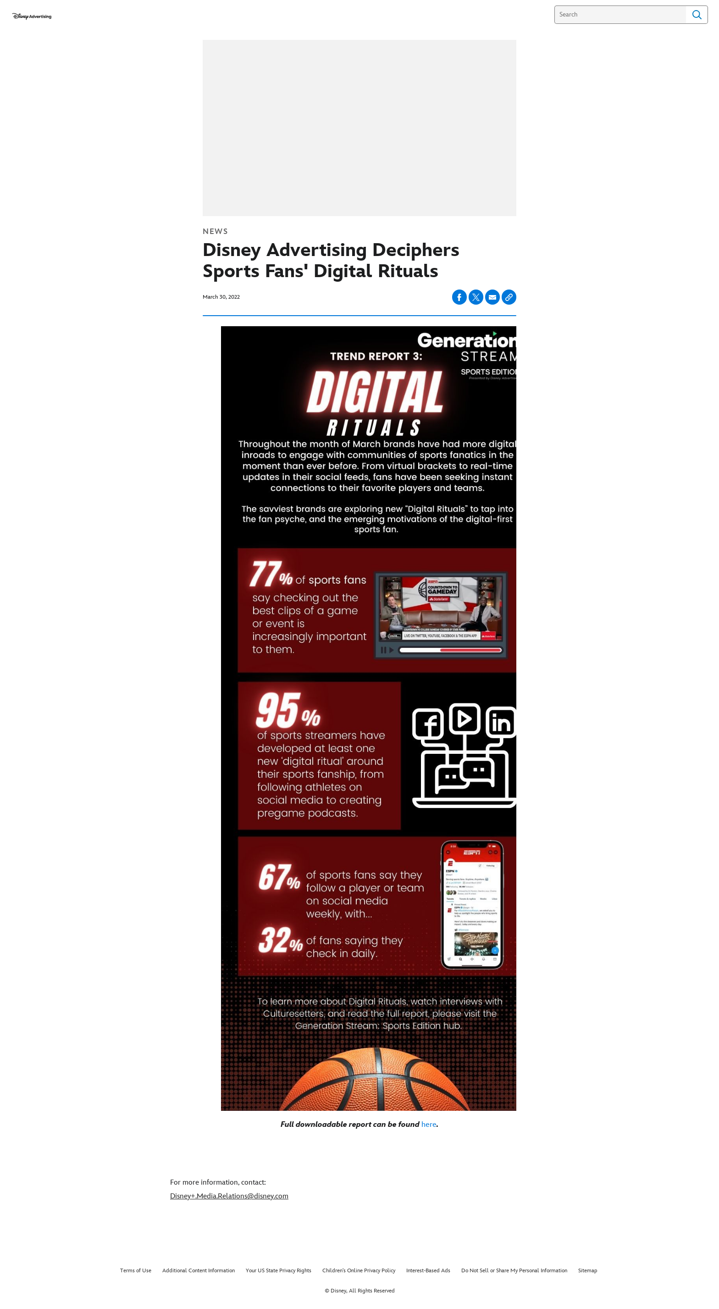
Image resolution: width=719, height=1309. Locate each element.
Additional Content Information (198, 1270)
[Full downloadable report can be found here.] (359, 1124)
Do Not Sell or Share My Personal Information (514, 1270)
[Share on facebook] (459, 297)
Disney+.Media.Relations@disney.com (229, 1196)
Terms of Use (135, 1270)
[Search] (620, 15)
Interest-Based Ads (428, 1270)
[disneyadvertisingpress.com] (31, 16)
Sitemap (587, 1270)
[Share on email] (492, 297)
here (429, 1124)
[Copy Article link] (509, 297)
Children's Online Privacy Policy (358, 1270)
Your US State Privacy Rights (278, 1270)
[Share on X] (476, 297)
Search (696, 14)
